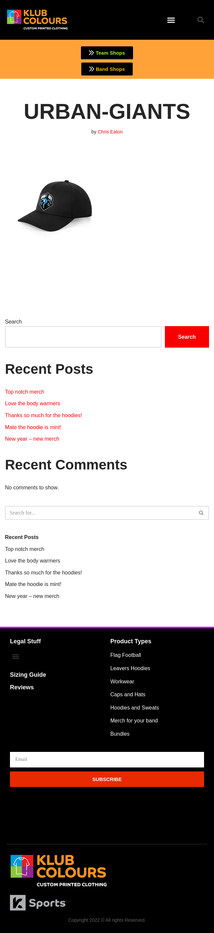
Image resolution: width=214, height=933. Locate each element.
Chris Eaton (110, 131)
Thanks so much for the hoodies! (43, 415)
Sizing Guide (28, 675)
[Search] (99, 513)
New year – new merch (32, 439)
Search (13, 321)
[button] (171, 20)
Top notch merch (24, 392)
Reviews (22, 687)
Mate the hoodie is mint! (33, 427)
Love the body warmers (32, 403)
